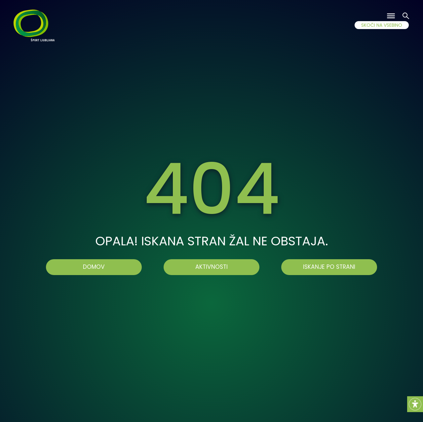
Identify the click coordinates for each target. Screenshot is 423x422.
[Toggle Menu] (391, 16)
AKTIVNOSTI (211, 267)
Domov (94, 267)
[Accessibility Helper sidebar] (415, 404)
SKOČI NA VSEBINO (381, 25)
